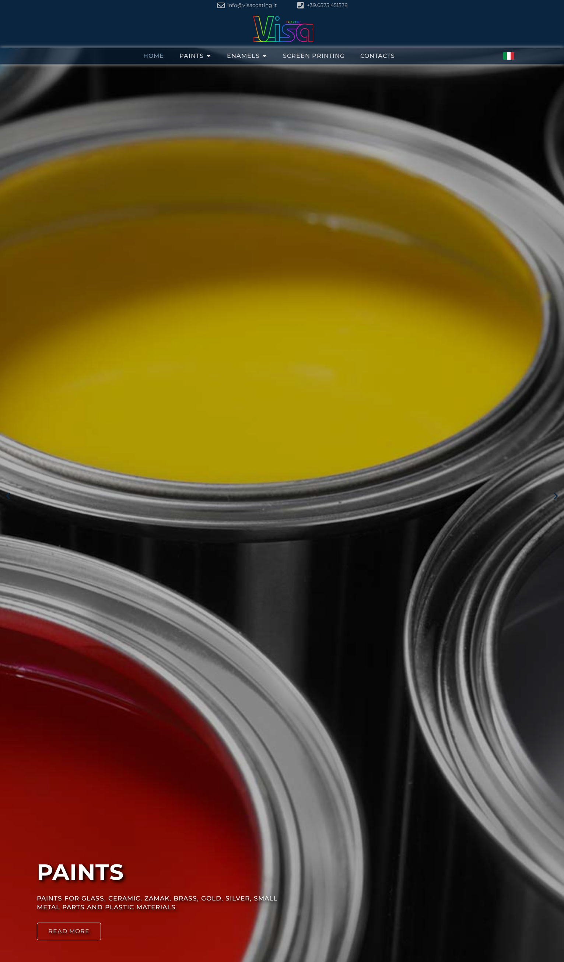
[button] (8, 496)
